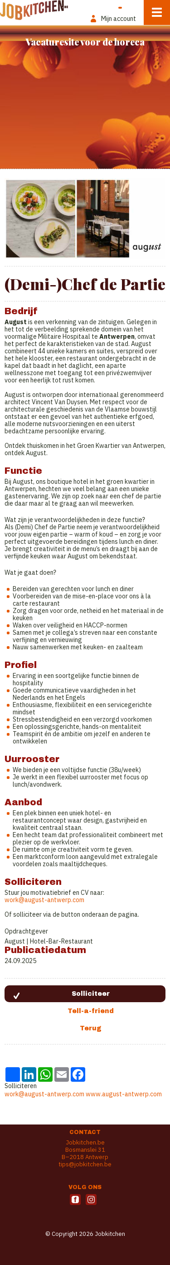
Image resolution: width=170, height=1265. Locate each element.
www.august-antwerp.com (124, 1094)
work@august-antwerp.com (44, 900)
